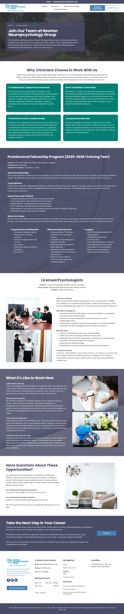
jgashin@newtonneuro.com (89, 353)
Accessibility (59, 607)
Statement (66, 607)
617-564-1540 (45, 568)
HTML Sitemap (40, 593)
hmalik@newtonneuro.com (97, 237)
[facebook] (8, 580)
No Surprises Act (75, 607)
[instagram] (12, 580)
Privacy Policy (51, 607)
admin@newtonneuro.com (49, 564)
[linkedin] (16, 580)
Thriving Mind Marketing (97, 607)
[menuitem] (44, 6)
